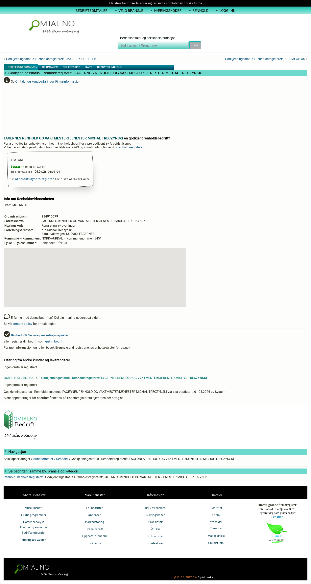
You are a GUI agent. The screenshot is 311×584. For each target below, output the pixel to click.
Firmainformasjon (68, 81)
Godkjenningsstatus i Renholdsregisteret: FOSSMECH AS (265, 59)
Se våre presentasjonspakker (40, 335)
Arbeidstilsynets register (34, 179)
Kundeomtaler (43, 459)
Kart (89, 67)
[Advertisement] (100, 108)
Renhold (200, 11)
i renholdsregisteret (129, 147)
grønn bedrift (54, 341)
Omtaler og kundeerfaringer (34, 81)
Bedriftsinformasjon (23, 67)
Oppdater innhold (109, 67)
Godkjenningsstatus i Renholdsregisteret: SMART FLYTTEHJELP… (52, 59)
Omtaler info (216, 543)
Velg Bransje (130, 11)
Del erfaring (72, 67)
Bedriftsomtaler (92, 11)
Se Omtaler (50, 67)
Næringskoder (167, 11)
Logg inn (227, 11)
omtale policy (22, 324)
